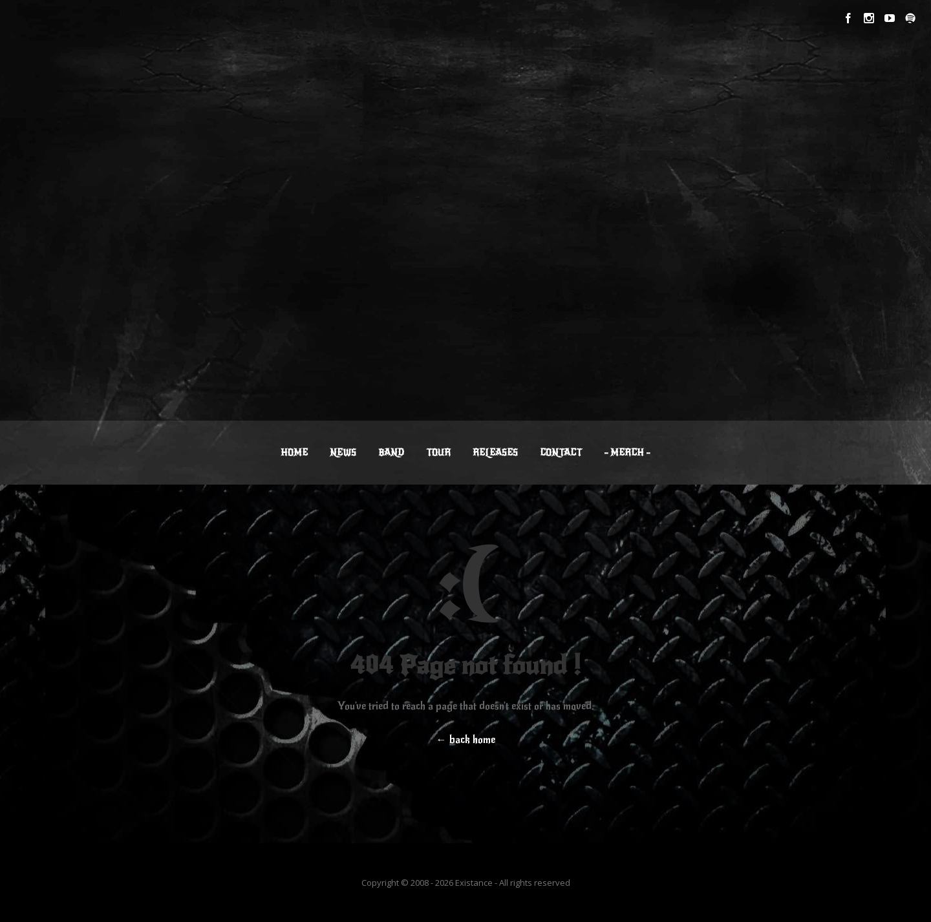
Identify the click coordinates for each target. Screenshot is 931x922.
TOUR (438, 452)
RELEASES (495, 452)
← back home (465, 739)
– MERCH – (627, 452)
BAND (391, 452)
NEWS (343, 452)
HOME (294, 452)
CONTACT (561, 452)
